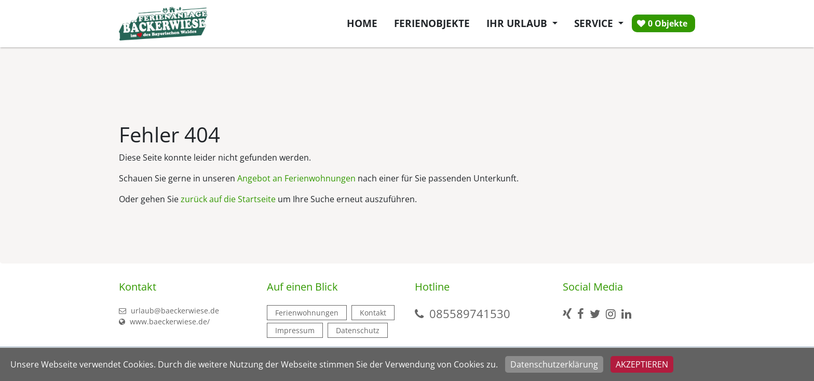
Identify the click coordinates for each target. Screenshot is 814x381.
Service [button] (595, 23)
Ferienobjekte (432, 23)
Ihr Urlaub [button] (518, 23)
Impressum (295, 330)
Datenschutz (357, 330)
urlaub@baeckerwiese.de (169, 311)
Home (362, 23)
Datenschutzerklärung (554, 364)
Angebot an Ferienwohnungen (296, 178)
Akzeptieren (642, 364)
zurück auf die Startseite (228, 199)
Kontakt (373, 313)
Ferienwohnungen (306, 313)
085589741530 (469, 313)
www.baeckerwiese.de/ (164, 321)
